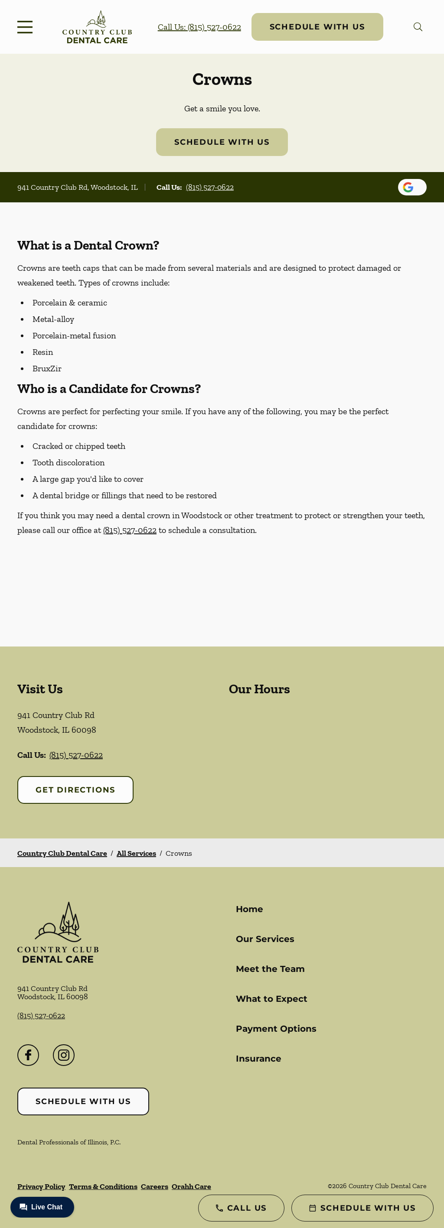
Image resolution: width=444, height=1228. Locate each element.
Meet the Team (270, 969)
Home (249, 909)
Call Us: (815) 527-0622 (199, 27)
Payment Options (276, 1028)
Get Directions (75, 790)
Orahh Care (191, 1186)
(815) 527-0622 (210, 187)
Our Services (265, 939)
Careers (154, 1186)
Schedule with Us (317, 27)
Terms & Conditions (103, 1186)
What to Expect (271, 999)
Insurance (258, 1058)
